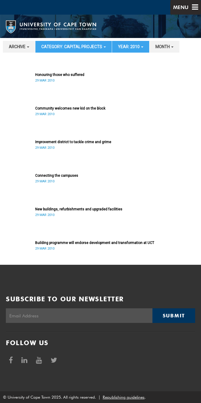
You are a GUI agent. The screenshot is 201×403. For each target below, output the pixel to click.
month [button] (164, 46)
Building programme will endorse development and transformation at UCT (94, 243)
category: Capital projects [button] (73, 46)
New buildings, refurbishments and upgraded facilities (78, 209)
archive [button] (19, 46)
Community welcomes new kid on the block (70, 108)
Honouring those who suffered (59, 75)
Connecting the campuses (56, 176)
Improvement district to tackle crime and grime (73, 142)
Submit (174, 316)
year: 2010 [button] (130, 46)
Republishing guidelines (124, 397)
